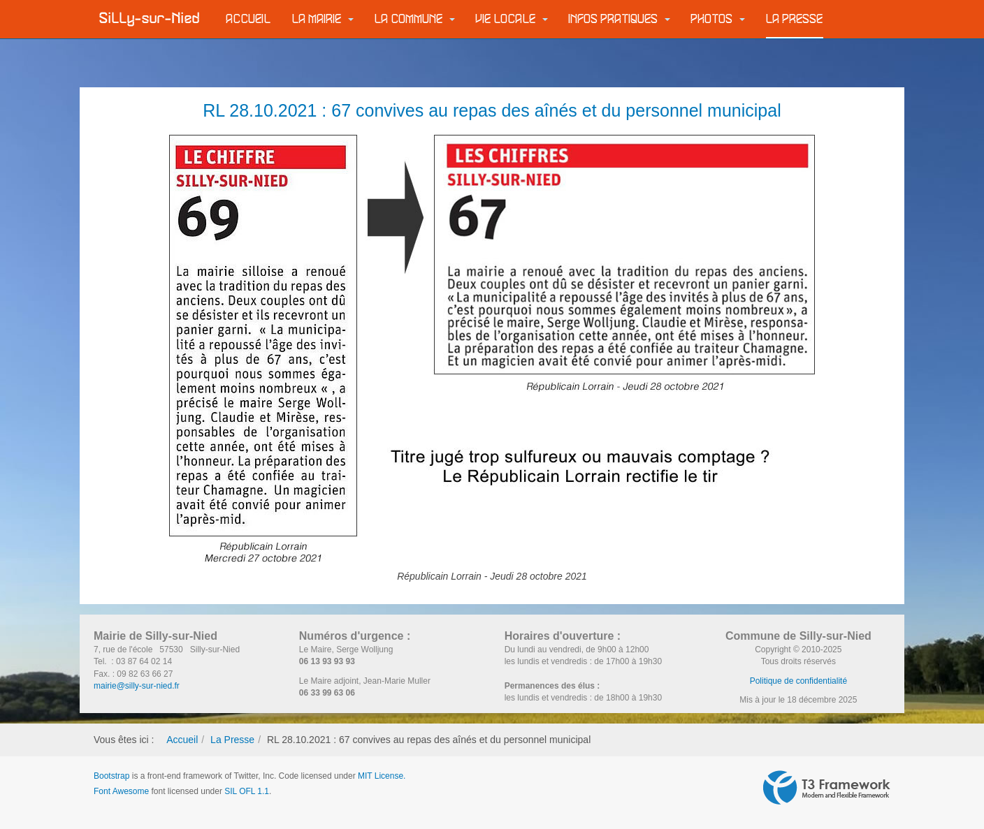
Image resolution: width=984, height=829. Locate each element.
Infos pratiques (619, 19)
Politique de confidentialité (798, 681)
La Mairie (323, 19)
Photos (718, 19)
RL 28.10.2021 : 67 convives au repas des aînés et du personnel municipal (492, 110)
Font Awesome (121, 791)
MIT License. (381, 776)
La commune (415, 19)
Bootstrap (111, 776)
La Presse (794, 19)
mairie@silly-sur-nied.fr (137, 686)
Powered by (826, 787)
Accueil (248, 19)
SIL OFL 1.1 (246, 791)
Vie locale (512, 19)
